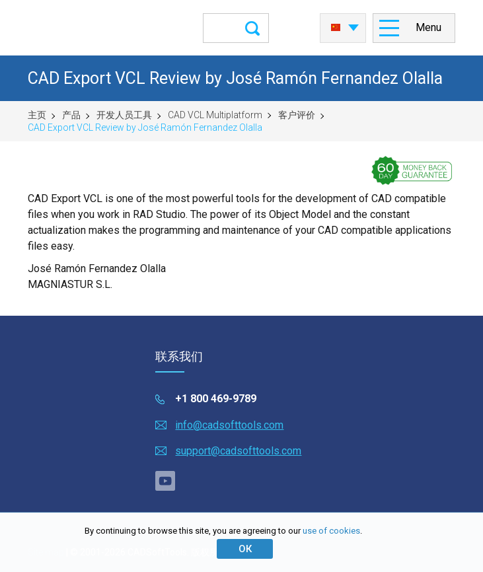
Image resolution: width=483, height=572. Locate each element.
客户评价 (296, 115)
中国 (335, 27)
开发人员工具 (124, 115)
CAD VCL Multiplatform (215, 115)
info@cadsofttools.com (229, 425)
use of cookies (331, 531)
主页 (37, 115)
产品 (71, 115)
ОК (245, 549)
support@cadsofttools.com (238, 451)
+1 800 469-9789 (215, 398)
